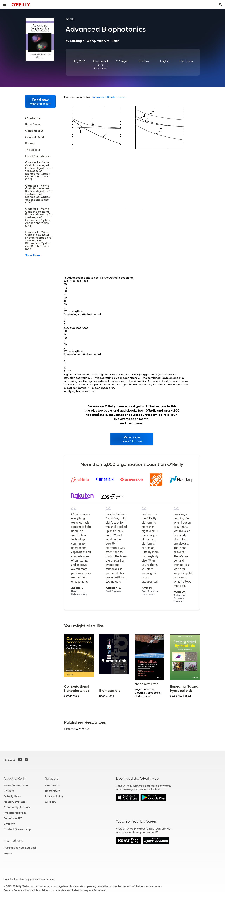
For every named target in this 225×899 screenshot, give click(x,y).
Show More (32, 255)
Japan (8, 853)
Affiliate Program (15, 813)
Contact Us (52, 785)
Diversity (9, 823)
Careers (9, 791)
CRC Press (186, 61)
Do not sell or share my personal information (29, 879)
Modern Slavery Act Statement (88, 890)
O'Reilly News (12, 796)
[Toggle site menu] (4, 4)
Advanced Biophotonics (108, 97)
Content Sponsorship (17, 829)
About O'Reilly (15, 778)
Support (51, 778)
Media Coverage (14, 802)
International (14, 840)
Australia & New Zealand (20, 847)
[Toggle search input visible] (220, 4)
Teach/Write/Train (16, 785)
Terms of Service (13, 890)
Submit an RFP (13, 818)
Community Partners (17, 807)
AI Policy (50, 802)
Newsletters (52, 791)
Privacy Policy (54, 796)
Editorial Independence (55, 890)
